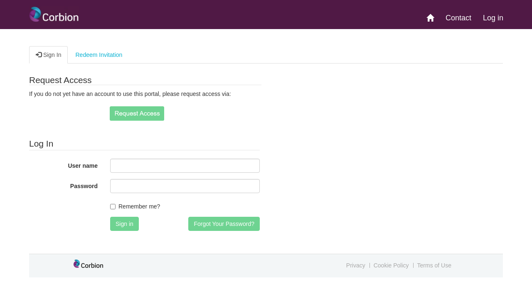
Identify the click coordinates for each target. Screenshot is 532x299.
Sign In (48, 54)
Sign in (124, 224)
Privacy (355, 265)
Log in (493, 18)
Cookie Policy (391, 265)
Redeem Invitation (98, 54)
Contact (458, 18)
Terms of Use (434, 265)
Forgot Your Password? (224, 224)
